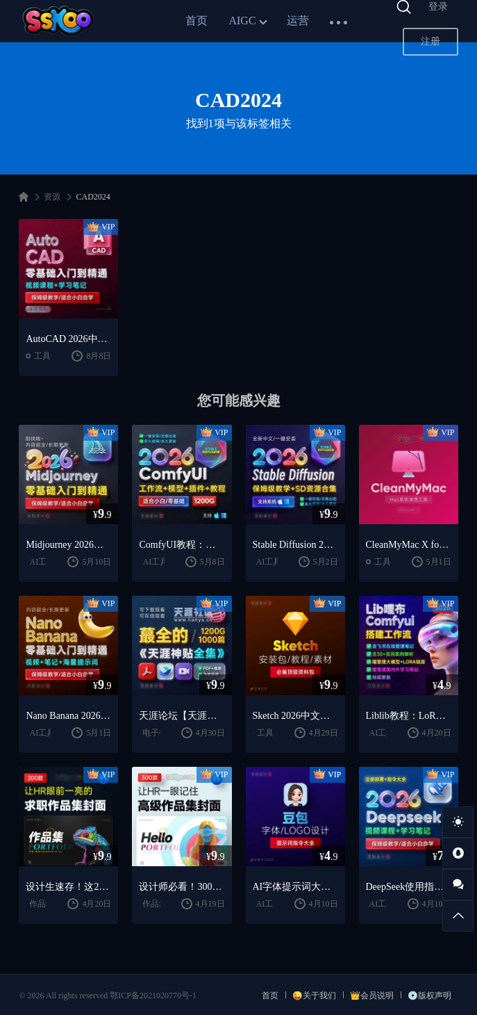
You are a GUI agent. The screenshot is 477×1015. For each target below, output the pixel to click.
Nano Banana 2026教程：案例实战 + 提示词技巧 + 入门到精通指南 (68, 715)
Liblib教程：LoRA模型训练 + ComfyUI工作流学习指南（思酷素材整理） (408, 715)
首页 (196, 20)
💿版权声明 (429, 995)
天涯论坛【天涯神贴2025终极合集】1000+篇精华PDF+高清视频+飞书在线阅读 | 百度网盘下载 (181, 715)
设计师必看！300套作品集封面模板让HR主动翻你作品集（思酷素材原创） (181, 887)
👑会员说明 (372, 995)
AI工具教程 (163, 562)
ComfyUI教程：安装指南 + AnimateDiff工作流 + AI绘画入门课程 (181, 544)
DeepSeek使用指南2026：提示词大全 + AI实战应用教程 (408, 887)
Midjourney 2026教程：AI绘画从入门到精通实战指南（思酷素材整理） (68, 544)
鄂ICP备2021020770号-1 (153, 995)
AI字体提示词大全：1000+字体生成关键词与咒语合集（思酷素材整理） (295, 887)
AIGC (242, 20)
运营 (298, 20)
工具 (42, 356)
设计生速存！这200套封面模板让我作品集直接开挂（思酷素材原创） (68, 887)
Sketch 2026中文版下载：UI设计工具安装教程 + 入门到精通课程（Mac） (295, 715)
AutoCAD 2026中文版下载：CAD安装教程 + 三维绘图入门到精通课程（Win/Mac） (68, 339)
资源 (52, 197)
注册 (430, 41)
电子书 (154, 733)
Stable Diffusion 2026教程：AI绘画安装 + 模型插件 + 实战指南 (295, 544)
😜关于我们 (314, 995)
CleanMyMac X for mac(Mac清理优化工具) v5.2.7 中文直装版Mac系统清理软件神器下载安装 (408, 544)
